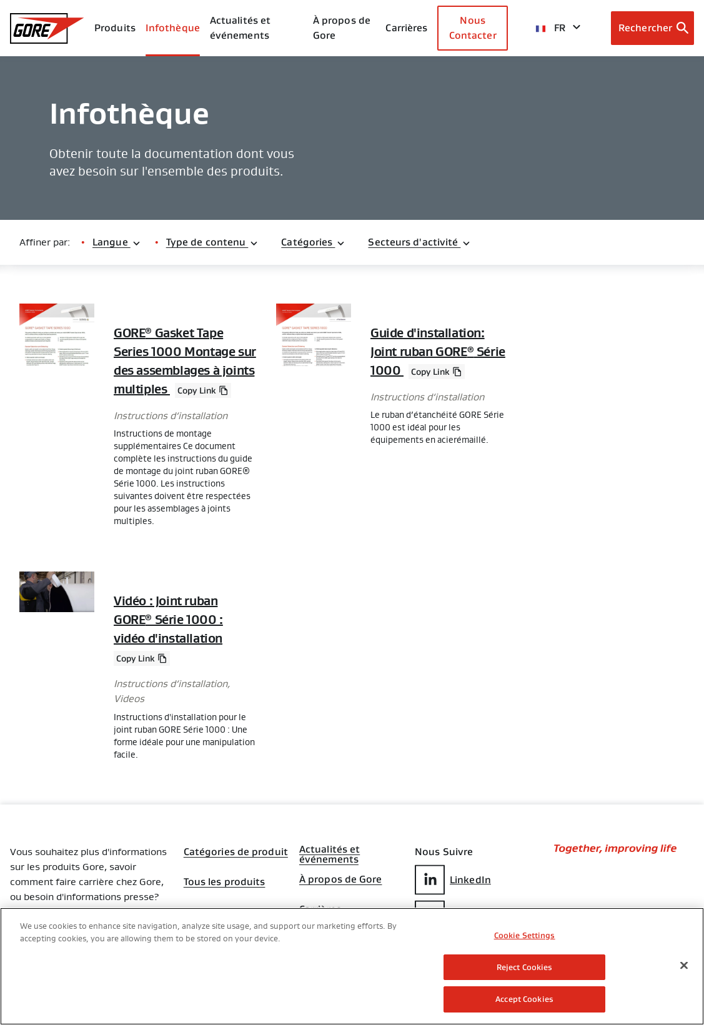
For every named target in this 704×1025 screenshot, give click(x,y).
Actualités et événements (240, 28)
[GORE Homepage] (47, 28)
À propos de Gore (341, 28)
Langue (116, 242)
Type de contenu (212, 242)
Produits (115, 27)
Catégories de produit (236, 852)
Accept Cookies (524, 999)
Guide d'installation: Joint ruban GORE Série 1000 (437, 352)
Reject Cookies (525, 967)
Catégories (313, 242)
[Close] (684, 965)
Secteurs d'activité (419, 242)
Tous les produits (224, 882)
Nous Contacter (473, 28)
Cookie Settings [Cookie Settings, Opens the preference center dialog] (524, 935)
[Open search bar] (652, 28)
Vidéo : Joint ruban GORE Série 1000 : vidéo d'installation (168, 620)
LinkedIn (453, 879)
